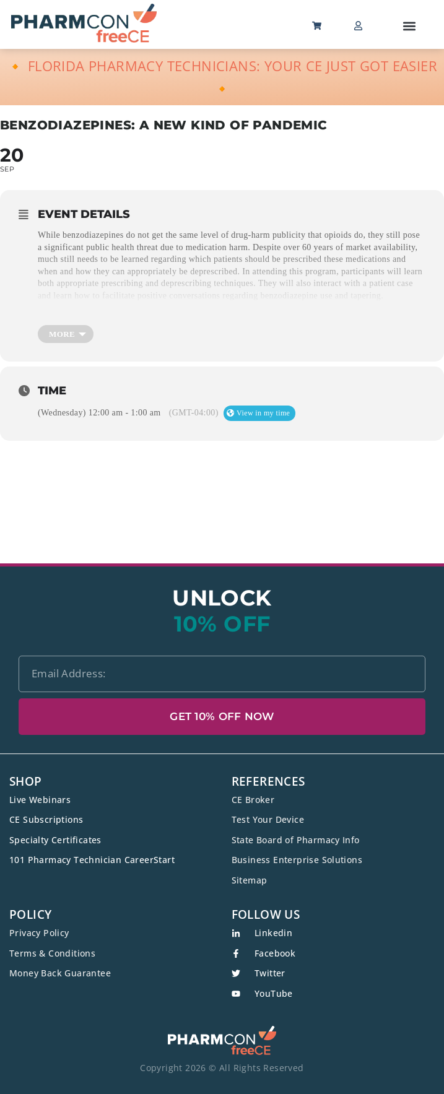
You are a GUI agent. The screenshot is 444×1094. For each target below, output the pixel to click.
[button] (409, 25)
